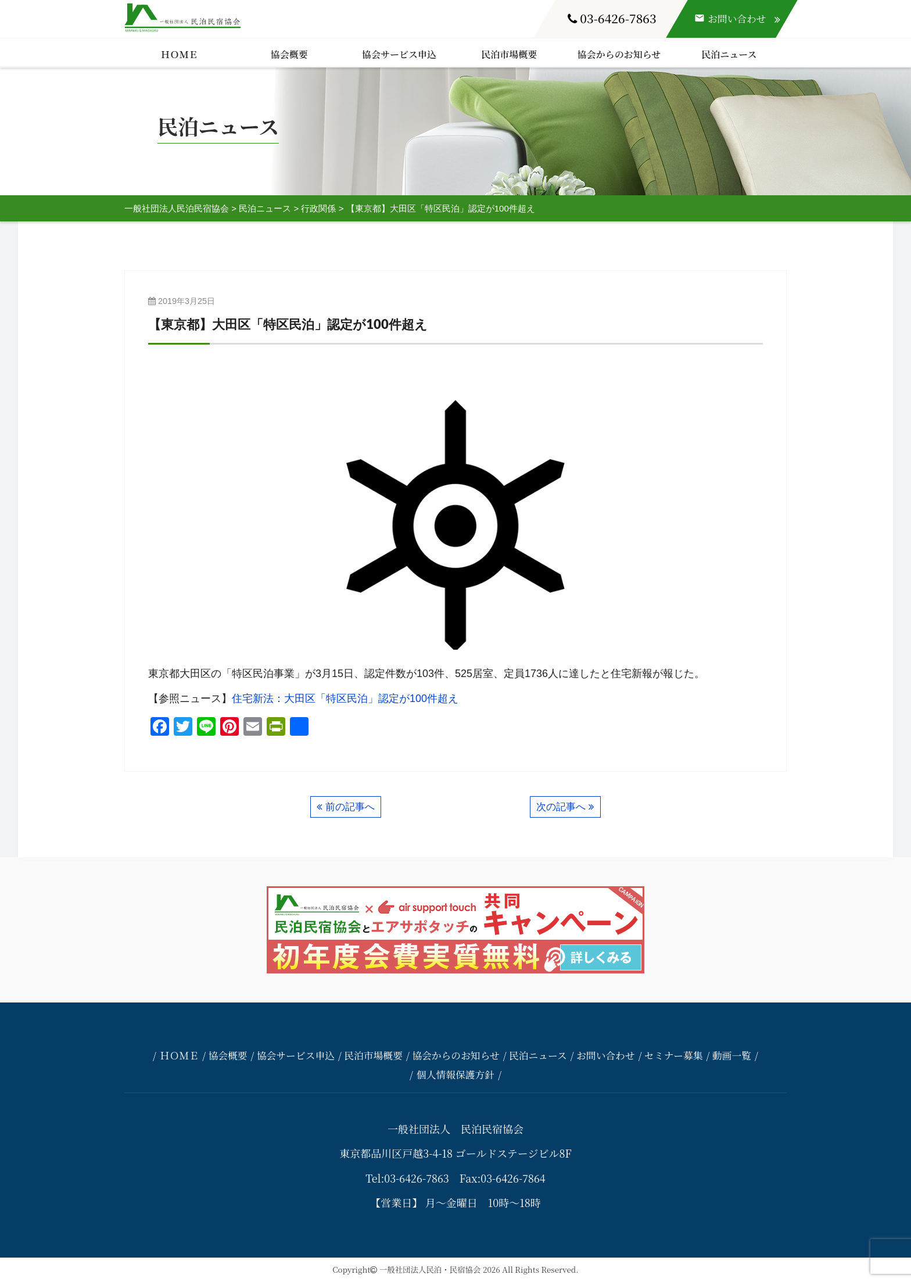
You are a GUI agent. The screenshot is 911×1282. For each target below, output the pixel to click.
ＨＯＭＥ (179, 54)
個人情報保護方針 (455, 1075)
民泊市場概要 (509, 54)
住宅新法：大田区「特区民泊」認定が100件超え (345, 698)
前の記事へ (350, 806)
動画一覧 (731, 1055)
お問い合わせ (605, 1055)
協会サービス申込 (399, 54)
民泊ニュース (728, 54)
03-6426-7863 (612, 18)
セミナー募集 (673, 1055)
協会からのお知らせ (619, 54)
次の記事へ (561, 806)
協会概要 (289, 54)
